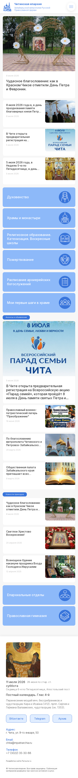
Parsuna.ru (26, 761)
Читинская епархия (28, 4)
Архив (62, 718)
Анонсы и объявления (16, 317)
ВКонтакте (16, 718)
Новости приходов (15, 494)
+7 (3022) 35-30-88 (18, 753)
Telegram (39, 718)
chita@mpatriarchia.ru (19, 742)
